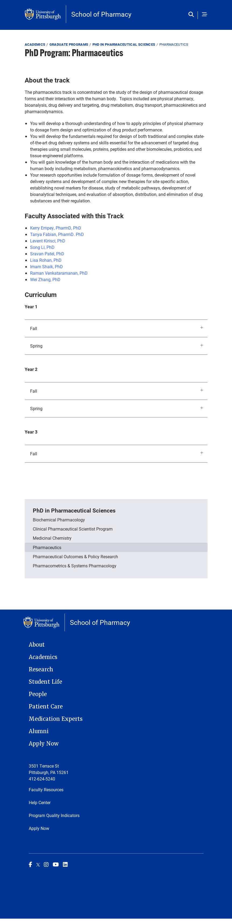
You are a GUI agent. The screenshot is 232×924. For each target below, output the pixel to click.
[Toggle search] (192, 14)
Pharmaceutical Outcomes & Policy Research (75, 556)
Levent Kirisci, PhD (47, 240)
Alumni (39, 731)
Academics (35, 44)
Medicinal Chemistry (52, 538)
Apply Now (44, 743)
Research (41, 669)
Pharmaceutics (47, 547)
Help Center (40, 802)
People (38, 694)
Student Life (45, 681)
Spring (116, 346)
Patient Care (46, 706)
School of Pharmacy (101, 14)
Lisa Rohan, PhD (46, 260)
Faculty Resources (46, 789)
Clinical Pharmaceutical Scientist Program (73, 529)
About (37, 644)
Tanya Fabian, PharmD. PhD (57, 234)
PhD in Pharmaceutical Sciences (123, 44)
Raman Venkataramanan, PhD (59, 273)
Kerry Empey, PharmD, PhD (55, 228)
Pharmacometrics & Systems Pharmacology (74, 565)
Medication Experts (56, 718)
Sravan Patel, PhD (47, 253)
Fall (116, 328)
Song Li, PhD (42, 247)
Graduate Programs (68, 44)
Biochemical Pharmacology (59, 519)
